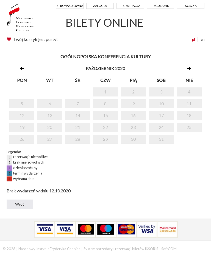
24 (161, 127)
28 (77, 139)
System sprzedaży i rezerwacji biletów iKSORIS (121, 249)
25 (189, 127)
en (202, 39)
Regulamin (160, 5)
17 (161, 115)
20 (49, 127)
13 (49, 115)
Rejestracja (130, 5)
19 (22, 127)
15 (105, 115)
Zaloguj (100, 5)
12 (22, 115)
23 (133, 127)
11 (189, 103)
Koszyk (191, 5)
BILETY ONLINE (105, 22)
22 (105, 127)
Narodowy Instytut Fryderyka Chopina (31, 19)
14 (77, 115)
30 (133, 139)
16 (133, 115)
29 (105, 139)
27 (49, 139)
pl (193, 39)
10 (161, 103)
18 (189, 115)
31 (161, 139)
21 (77, 127)
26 (22, 139)
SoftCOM (169, 249)
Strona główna (70, 5)
